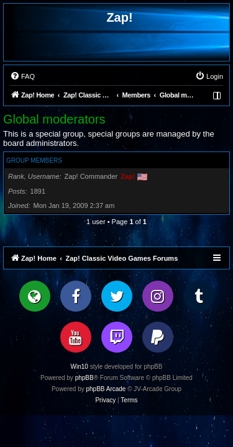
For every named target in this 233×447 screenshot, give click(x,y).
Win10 (79, 366)
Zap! (128, 176)
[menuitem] (22, 76)
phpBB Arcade (106, 389)
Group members (34, 160)
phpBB (84, 377)
